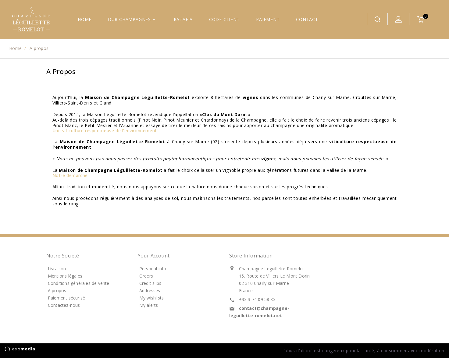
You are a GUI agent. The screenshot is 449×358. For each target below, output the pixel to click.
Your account (154, 255)
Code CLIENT (224, 19)
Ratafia (183, 19)
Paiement (268, 19)
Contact (307, 19)
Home (84, 19)
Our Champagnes (132, 19)
